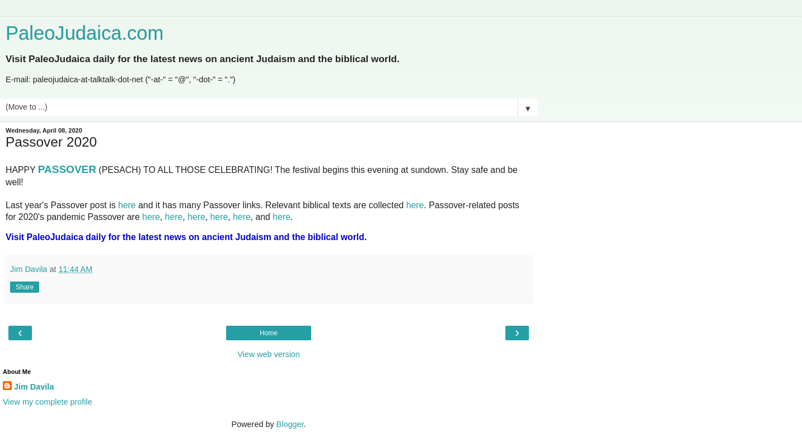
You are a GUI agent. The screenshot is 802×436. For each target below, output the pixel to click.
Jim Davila (34, 386)
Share (25, 287)
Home (269, 333)
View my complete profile (47, 401)
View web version (268, 354)
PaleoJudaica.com (84, 33)
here (127, 205)
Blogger (290, 424)
